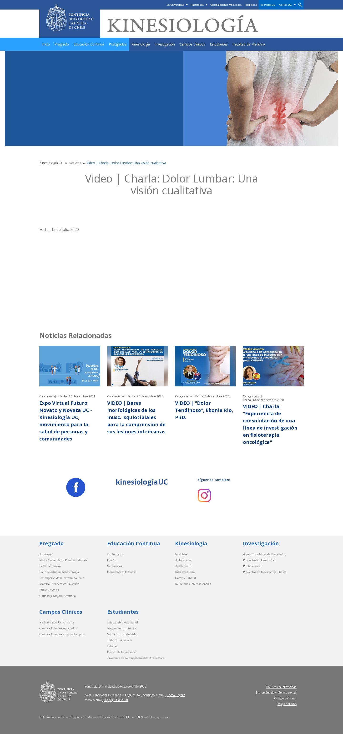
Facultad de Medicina (248, 44)
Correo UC (285, 4)
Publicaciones (252, 566)
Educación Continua (89, 44)
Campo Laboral (185, 578)
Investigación (165, 44)
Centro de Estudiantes (121, 652)
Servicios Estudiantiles (122, 634)
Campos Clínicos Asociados (58, 628)
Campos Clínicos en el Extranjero (61, 634)
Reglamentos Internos (121, 628)
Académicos (183, 566)
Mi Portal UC (268, 4)
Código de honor (285, 698)
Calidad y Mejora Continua (57, 596)
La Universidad (175, 4)
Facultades (197, 4)
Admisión (45, 554)
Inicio (46, 44)
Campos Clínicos (192, 44)
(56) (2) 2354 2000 (115, 700)
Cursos (111, 560)
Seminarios (114, 566)
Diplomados (115, 554)
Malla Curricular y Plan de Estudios (63, 560)
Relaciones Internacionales (193, 584)
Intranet (112, 646)
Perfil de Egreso (50, 566)
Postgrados (118, 44)
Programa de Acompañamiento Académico (135, 658)
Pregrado (62, 44)
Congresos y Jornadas (121, 572)
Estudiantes (219, 44)
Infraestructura (49, 590)
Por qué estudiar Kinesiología (59, 572)
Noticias (75, 163)
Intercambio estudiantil (122, 622)
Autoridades (183, 560)
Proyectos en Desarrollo (259, 560)
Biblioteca (251, 4)
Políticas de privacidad (281, 687)
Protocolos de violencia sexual (276, 692)
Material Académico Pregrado (59, 584)
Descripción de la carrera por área (61, 578)
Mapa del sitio (287, 704)
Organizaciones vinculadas (226, 4)
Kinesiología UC (51, 163)
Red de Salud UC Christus (57, 622)
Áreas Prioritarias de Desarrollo (264, 554)
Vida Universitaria (119, 640)
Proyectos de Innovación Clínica (264, 572)
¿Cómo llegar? (175, 695)
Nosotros (181, 554)
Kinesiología (140, 44)
